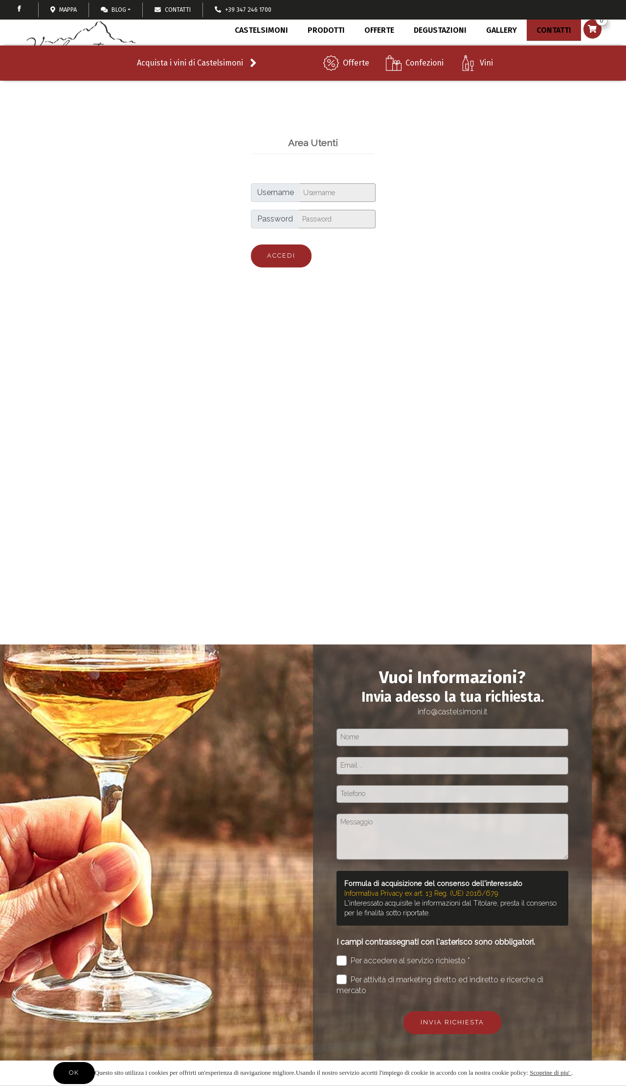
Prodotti (322, 54)
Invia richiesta (452, 1022)
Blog (113, 9)
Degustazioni (434, 52)
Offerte (356, 83)
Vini (486, 83)
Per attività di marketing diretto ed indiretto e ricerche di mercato (439, 985)
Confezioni (424, 83)
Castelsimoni (259, 52)
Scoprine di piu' (550, 1072)
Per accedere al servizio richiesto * (403, 960)
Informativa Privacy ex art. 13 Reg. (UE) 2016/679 (421, 893)
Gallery (495, 52)
